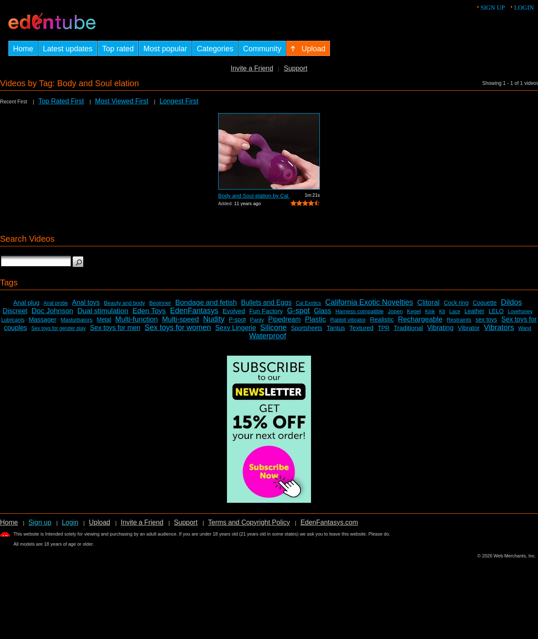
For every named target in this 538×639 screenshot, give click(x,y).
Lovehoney (520, 311)
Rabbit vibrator (348, 320)
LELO (496, 311)
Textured (361, 327)
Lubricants (12, 320)
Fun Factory (266, 310)
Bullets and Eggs (266, 302)
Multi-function (136, 319)
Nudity (213, 319)
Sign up (492, 7)
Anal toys (86, 302)
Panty (257, 320)
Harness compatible (359, 311)
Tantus (336, 327)
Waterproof (267, 336)
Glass (322, 310)
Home (9, 522)
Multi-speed (180, 319)
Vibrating (440, 327)
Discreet (15, 310)
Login (524, 7)
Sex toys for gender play (59, 328)
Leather (474, 311)
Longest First (178, 101)
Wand (524, 328)
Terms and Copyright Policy (249, 522)
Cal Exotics (308, 303)
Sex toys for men (115, 327)
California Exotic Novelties (369, 302)
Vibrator (469, 327)
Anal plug (26, 302)
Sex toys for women (178, 327)
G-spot (298, 310)
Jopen (395, 311)
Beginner (160, 303)
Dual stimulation (102, 311)
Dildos (511, 302)
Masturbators (76, 320)
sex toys (486, 319)
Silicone (273, 327)
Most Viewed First (121, 101)
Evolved (233, 310)
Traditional (408, 327)
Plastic (315, 319)
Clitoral (428, 302)
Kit (442, 311)
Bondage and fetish (206, 302)
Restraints (459, 320)
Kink (430, 311)
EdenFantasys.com (329, 522)
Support (295, 68)
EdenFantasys (194, 310)
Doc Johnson (52, 311)
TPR (384, 328)
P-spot (237, 319)
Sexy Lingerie (235, 327)
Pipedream (284, 319)
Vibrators (499, 327)
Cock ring (456, 302)
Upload (99, 522)
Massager (42, 319)
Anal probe (55, 303)
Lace (454, 311)
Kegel (414, 311)
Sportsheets (306, 328)
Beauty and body (124, 303)
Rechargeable (420, 319)
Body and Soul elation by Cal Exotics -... (254, 196)
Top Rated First (61, 101)
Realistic (382, 319)
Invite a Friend (252, 68)
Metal (104, 319)
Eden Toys (149, 311)
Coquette (485, 302)
